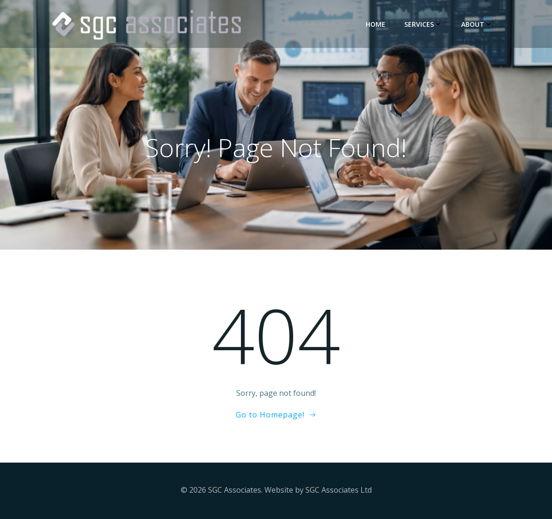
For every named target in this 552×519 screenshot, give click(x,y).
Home (375, 24)
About (477, 24)
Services (423, 24)
